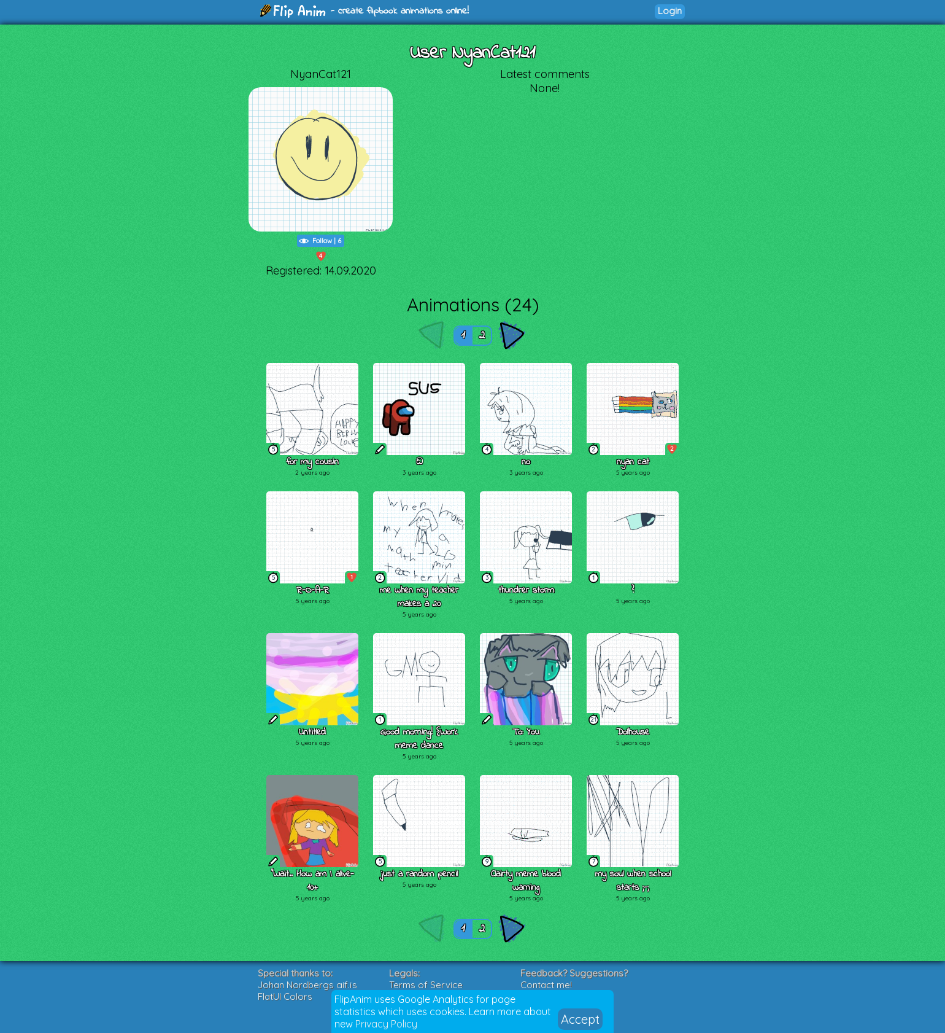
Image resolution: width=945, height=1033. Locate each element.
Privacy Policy (386, 1024)
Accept (580, 1019)
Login (670, 11)
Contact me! (546, 985)
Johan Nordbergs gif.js (307, 985)
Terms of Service (426, 985)
